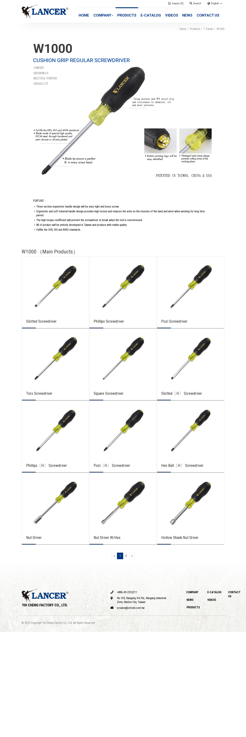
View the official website (32, 670)
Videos (171, 15)
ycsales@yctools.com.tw (128, 608)
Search (195, 3)
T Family (208, 29)
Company (103, 15)
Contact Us (208, 15)
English (215, 3)
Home (84, 15)
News (187, 15)
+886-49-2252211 (124, 592)
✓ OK (102, 734)
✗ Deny (4, 645)
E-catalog (151, 15)
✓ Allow (5, 641)
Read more (8, 670)
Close (3, 633)
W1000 (220, 29)
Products (126, 15)
